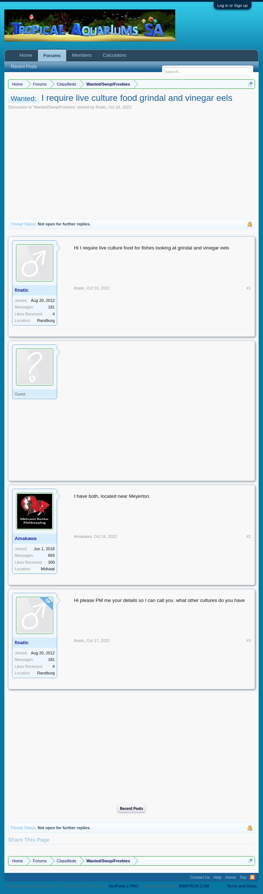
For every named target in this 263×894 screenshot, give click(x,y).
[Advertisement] (131, 164)
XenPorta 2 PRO (123, 886)
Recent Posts (131, 808)
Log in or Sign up (232, 5)
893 (51, 555)
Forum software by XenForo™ (56, 886)
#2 (249, 536)
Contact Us (200, 877)
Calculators (114, 55)
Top (243, 877)
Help (217, 877)
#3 (249, 640)
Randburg (46, 320)
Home (25, 55)
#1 (249, 288)
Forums (52, 55)
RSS (252, 877)
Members (82, 55)
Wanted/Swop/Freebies (54, 107)
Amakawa (25, 538)
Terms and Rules (242, 886)
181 (51, 307)
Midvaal (48, 569)
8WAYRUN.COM (194, 886)
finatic (101, 107)
